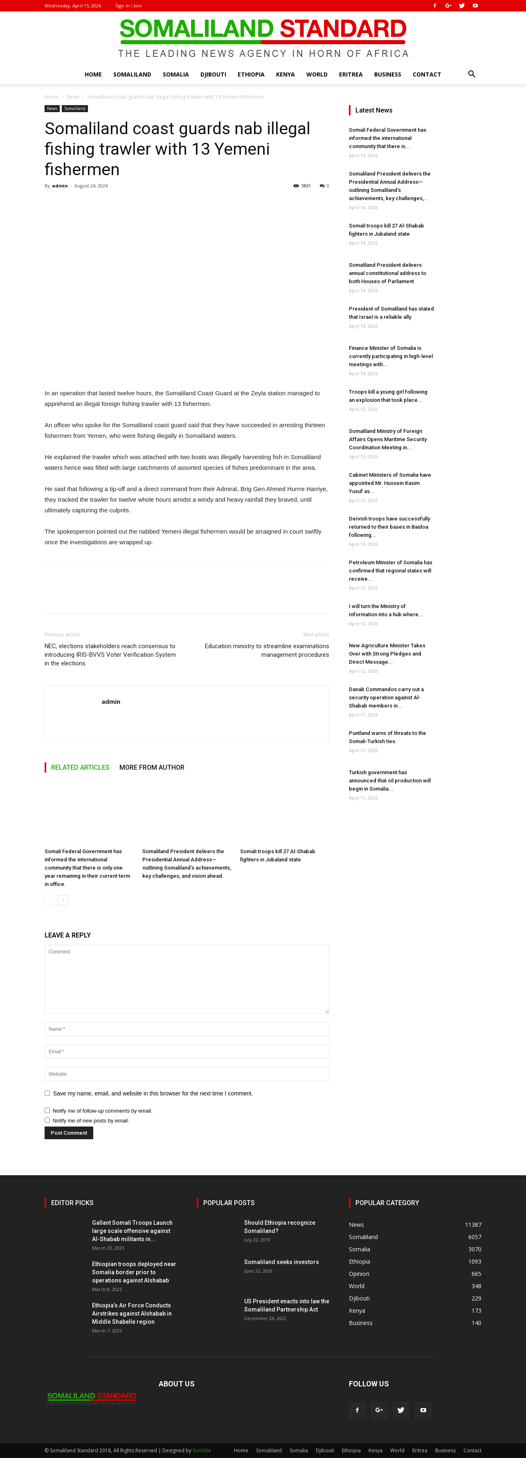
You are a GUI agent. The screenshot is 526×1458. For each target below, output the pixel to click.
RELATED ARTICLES (80, 767)
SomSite (202, 1450)
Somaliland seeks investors (281, 1262)
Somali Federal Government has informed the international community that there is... (387, 138)
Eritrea (351, 74)
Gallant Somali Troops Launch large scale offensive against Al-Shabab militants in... (132, 1230)
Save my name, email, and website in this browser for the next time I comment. (153, 1093)
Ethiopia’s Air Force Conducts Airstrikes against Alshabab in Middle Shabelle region (132, 1313)
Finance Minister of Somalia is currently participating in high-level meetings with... (391, 356)
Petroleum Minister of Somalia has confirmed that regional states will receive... (390, 570)
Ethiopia (251, 74)
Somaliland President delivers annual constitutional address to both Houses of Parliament (387, 273)
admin (60, 186)
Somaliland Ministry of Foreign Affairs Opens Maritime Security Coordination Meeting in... (388, 439)
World (317, 74)
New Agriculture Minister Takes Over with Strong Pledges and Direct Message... (387, 653)
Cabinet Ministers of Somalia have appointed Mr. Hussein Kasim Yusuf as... (390, 483)
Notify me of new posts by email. (91, 1121)
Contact (427, 74)
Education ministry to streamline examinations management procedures (267, 650)
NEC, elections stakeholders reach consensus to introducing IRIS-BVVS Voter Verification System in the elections (110, 654)
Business (387, 74)
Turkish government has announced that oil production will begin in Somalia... (390, 780)
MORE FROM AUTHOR (151, 767)
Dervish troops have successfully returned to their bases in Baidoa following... (389, 527)
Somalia (176, 74)
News (73, 96)
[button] (471, 75)
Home (93, 74)
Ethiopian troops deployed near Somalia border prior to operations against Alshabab (134, 1272)
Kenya (285, 74)
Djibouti (213, 74)
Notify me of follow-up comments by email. (103, 1111)
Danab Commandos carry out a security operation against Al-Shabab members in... (386, 697)
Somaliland (132, 74)
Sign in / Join (128, 5)
